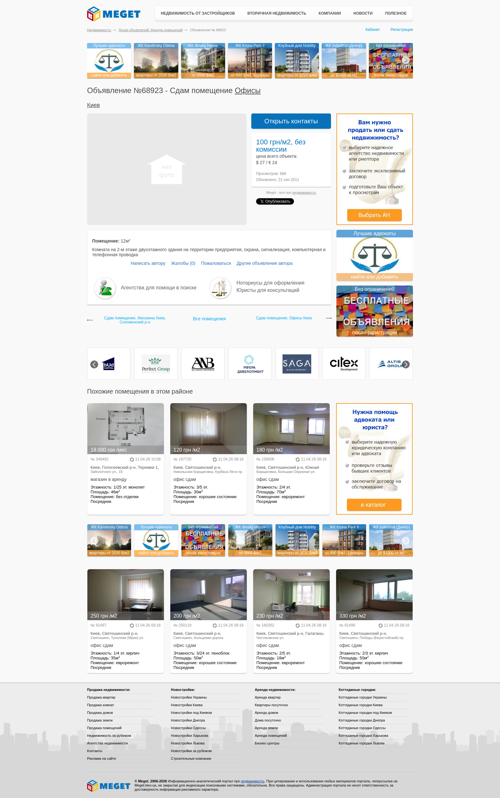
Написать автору (148, 263)
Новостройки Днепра (188, 720)
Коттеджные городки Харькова (363, 735)
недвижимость (304, 192)
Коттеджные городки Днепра (362, 720)
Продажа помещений (104, 728)
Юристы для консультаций (268, 290)
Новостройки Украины (189, 697)
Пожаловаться (216, 263)
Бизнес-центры (267, 743)
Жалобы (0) (183, 263)
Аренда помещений (271, 735)
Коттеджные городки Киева (361, 705)
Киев (93, 105)
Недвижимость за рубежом (109, 735)
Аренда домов (266, 713)
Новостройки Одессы (188, 728)
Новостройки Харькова (189, 735)
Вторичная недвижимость (276, 13)
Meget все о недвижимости (109, 786)
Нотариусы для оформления (271, 283)
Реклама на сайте (101, 758)
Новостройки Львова (187, 743)
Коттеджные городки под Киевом (365, 713)
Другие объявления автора (264, 263)
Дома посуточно (268, 720)
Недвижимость (99, 30)
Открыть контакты (291, 121)
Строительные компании (191, 758)
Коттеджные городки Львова (362, 743)
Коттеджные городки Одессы (362, 728)
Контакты (94, 751)
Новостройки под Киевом (191, 713)
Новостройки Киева (186, 705)
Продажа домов (100, 713)
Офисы (248, 90)
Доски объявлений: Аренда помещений (151, 30)
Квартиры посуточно (271, 705)
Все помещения (209, 318)
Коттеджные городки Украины (363, 697)
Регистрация (402, 29)
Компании (330, 13)
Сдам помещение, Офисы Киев (284, 318)
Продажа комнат (100, 705)
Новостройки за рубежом (191, 751)
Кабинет (372, 29)
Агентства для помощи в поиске (158, 287)
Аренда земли (266, 728)
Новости (362, 13)
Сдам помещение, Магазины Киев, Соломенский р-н (134, 320)
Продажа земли (100, 720)
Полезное (396, 13)
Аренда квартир (268, 697)
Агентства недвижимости (107, 743)
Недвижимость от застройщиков (198, 13)
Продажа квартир (101, 697)
